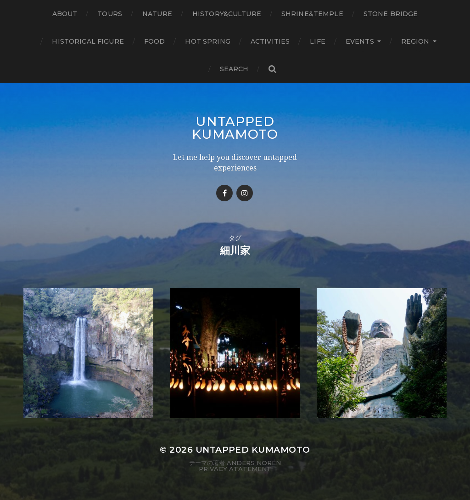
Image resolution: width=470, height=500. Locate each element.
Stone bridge (391, 14)
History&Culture (226, 14)
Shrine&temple (312, 14)
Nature (157, 14)
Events (360, 41)
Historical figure (87, 41)
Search (234, 69)
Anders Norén (254, 462)
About (65, 14)
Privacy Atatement (235, 468)
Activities (270, 41)
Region (415, 41)
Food (154, 41)
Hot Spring (207, 41)
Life (317, 41)
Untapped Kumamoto (235, 128)
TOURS (109, 14)
